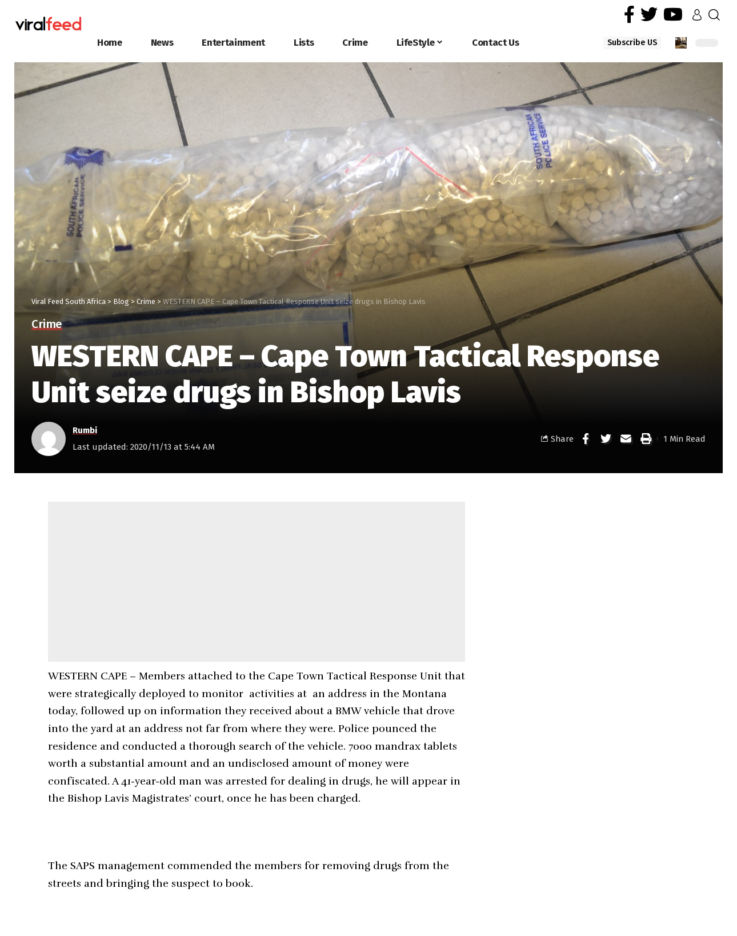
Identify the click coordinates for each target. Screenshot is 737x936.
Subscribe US (632, 42)
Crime (46, 325)
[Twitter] (649, 14)
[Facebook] (629, 14)
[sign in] (697, 15)
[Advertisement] (256, 582)
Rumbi (85, 430)
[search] (714, 15)
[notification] (681, 43)
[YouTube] (673, 14)
